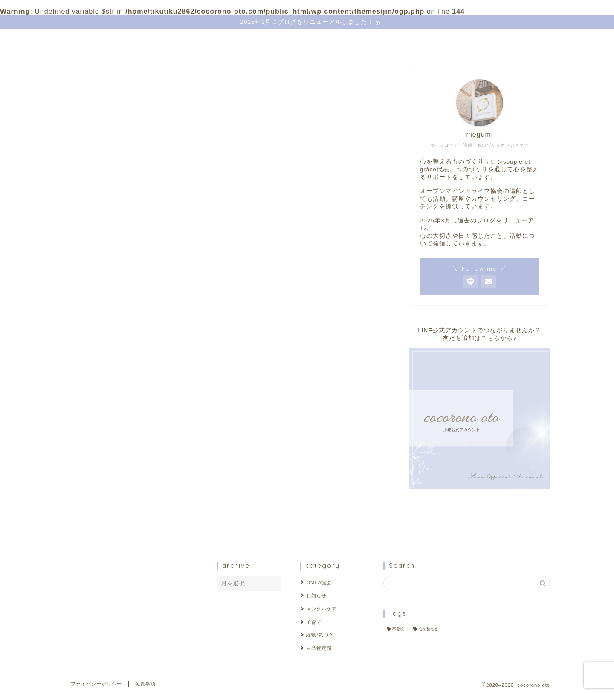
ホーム (85, 41)
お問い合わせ (199, 41)
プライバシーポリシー (96, 683)
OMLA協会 (115, 411)
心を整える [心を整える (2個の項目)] (428, 629)
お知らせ (111, 422)
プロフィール (136, 41)
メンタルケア (118, 434)
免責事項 (145, 683)
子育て (108, 445)
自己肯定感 (115, 467)
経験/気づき (116, 456)
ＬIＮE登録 (258, 41)
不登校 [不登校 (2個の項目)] (398, 629)
